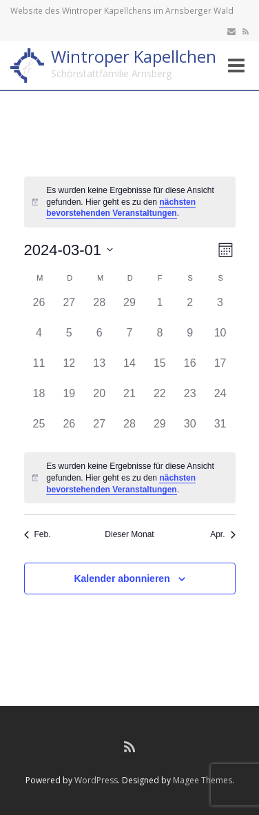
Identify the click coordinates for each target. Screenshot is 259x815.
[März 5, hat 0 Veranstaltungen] (69, 340)
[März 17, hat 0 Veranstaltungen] (220, 370)
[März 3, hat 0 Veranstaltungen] (220, 309)
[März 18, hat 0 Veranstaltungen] (39, 400)
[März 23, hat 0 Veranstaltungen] (190, 400)
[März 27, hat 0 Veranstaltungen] (99, 431)
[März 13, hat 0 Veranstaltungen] (99, 370)
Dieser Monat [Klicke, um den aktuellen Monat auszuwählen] (129, 534)
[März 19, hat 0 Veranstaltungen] (69, 400)
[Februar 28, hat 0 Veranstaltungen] (99, 309)
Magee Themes (202, 780)
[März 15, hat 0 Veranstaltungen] (160, 370)
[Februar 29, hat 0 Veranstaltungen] (129, 309)
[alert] (130, 202)
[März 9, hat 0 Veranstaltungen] (190, 340)
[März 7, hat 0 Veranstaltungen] (129, 340)
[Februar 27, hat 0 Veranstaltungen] (69, 309)
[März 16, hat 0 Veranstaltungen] (190, 370)
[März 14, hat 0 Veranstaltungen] (129, 370)
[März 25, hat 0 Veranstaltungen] (39, 431)
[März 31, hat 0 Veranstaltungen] (220, 431)
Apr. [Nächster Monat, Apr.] (222, 534)
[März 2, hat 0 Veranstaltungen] (190, 309)
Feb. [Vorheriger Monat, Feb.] (37, 534)
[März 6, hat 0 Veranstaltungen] (99, 340)
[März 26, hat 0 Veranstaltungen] (69, 431)
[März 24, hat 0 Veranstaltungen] (220, 400)
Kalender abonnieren (121, 578)
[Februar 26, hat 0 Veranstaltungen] (39, 309)
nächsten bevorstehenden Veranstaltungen (121, 208)
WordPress (96, 780)
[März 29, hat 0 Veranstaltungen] (160, 431)
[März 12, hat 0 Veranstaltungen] (69, 370)
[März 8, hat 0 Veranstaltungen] (160, 340)
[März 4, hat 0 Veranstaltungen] (39, 340)
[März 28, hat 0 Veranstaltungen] (129, 431)
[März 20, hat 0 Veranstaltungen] (99, 400)
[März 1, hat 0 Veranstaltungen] (160, 309)
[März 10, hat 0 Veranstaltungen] (220, 340)
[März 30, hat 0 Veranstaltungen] (190, 431)
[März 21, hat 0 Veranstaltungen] (129, 400)
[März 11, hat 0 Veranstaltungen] (39, 370)
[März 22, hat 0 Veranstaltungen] (160, 400)
